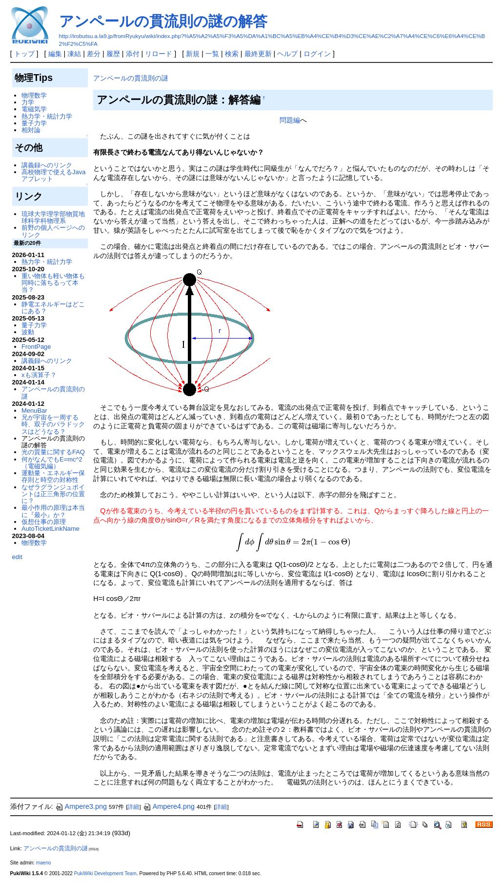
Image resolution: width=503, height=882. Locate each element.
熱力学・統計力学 (46, 116)
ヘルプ (287, 54)
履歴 (113, 54)
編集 (55, 54)
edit (17, 557)
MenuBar (34, 410)
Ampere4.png (169, 806)
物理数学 (34, 95)
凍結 (74, 54)
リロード (158, 54)
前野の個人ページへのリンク (53, 231)
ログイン (317, 54)
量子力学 (34, 123)
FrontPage (36, 346)
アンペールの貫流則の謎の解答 (163, 21)
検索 (232, 54)
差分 (94, 54)
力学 (27, 102)
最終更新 (258, 54)
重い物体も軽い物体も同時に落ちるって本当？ (53, 283)
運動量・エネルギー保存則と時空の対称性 (53, 476)
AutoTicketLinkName (50, 528)
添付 (133, 54)
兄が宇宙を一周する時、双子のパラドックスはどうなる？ (53, 424)
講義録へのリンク (46, 165)
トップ (24, 54)
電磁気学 (34, 109)
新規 (193, 54)
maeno (43, 862)
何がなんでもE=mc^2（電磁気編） (51, 463)
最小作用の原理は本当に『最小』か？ (53, 511)
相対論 (30, 130)
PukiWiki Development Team (105, 873)
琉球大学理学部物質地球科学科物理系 (53, 217)
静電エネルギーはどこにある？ (53, 308)
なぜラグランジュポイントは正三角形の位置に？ (53, 494)
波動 (27, 332)
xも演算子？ (38, 375)
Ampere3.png (81, 806)
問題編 (290, 120)
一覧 (212, 54)
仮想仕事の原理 (43, 521)
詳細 (133, 807)
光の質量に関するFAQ (53, 452)
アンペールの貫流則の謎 (130, 78)
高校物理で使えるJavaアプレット (53, 175)
